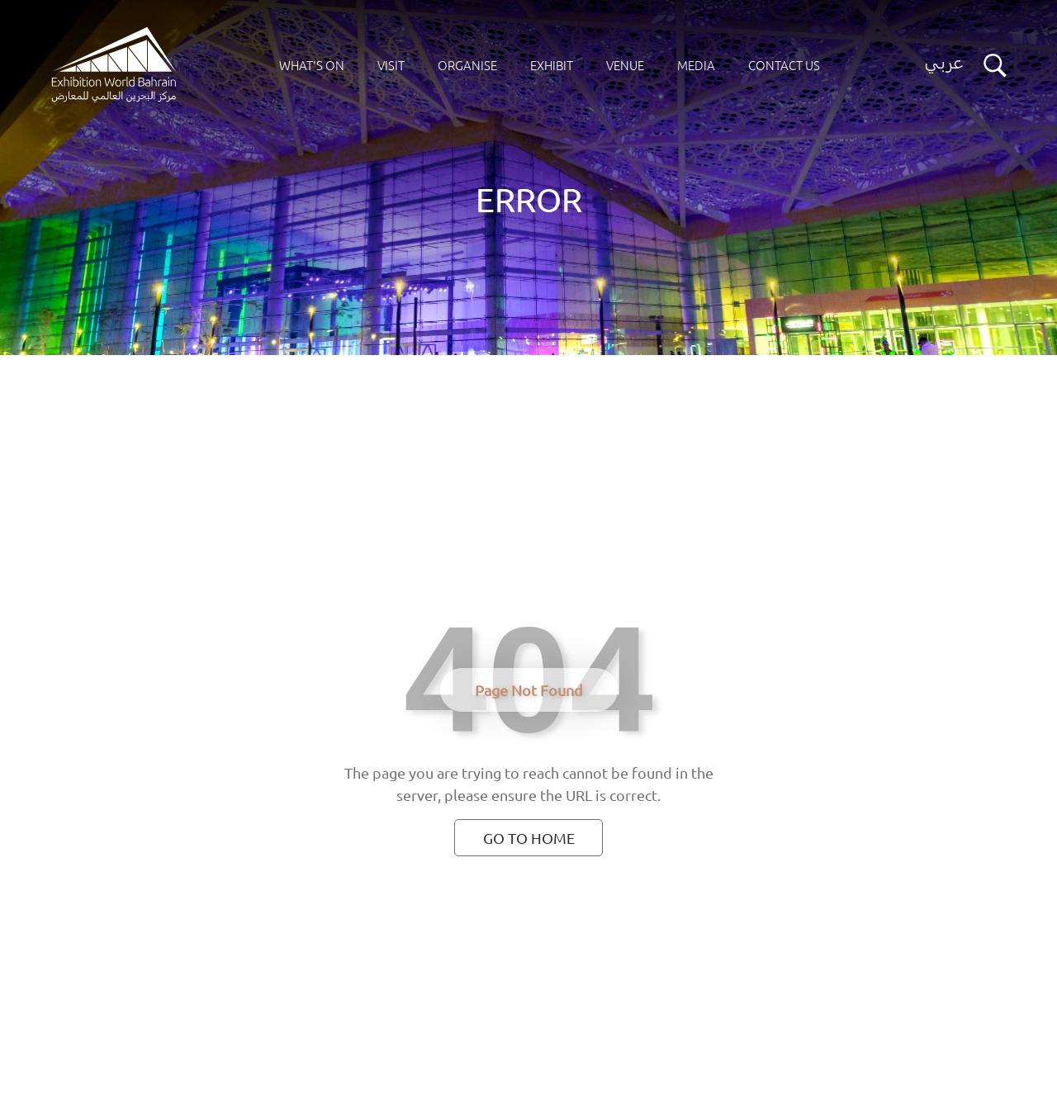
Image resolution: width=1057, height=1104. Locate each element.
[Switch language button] (943, 65)
